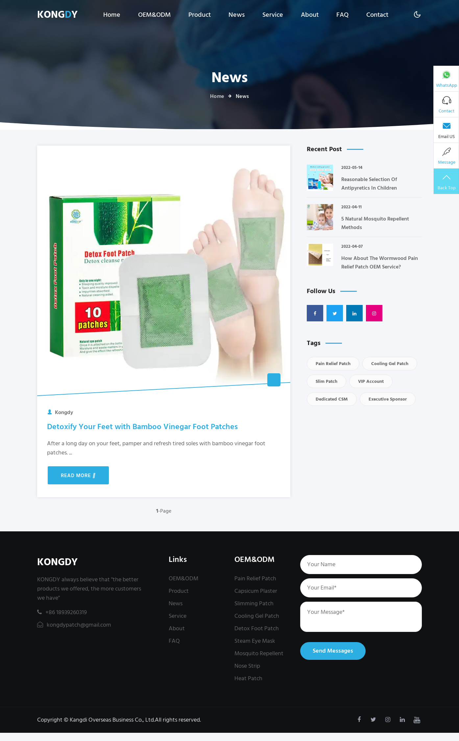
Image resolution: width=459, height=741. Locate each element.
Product (199, 15)
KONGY (57, 15)
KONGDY (57, 562)
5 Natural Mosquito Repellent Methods (375, 223)
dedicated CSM (332, 399)
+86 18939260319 (62, 612)
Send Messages (333, 651)
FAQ (342, 15)
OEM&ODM (154, 15)
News (237, 15)
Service (272, 15)
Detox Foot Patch (256, 628)
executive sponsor (388, 399)
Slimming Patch (254, 603)
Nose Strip (247, 666)
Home (111, 15)
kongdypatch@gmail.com (74, 625)
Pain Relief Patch (333, 363)
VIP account (371, 381)
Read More (78, 475)
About (310, 15)
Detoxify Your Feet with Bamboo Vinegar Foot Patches (142, 426)
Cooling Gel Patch (389, 363)
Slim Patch (326, 381)
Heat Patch (248, 678)
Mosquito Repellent (258, 653)
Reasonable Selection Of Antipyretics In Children (369, 183)
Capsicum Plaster (255, 591)
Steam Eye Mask (254, 641)
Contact (377, 15)
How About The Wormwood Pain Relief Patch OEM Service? (379, 262)
